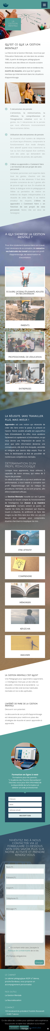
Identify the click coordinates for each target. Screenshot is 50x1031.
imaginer (25, 655)
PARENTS (25, 325)
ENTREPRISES (25, 389)
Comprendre (25, 576)
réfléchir (25, 629)
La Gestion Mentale (13, 995)
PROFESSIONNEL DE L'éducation (25, 357)
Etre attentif (25, 550)
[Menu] (44, 5)
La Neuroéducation (13, 1000)
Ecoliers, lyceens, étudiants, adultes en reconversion (25, 293)
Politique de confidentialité (19, 950)
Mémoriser (25, 602)
